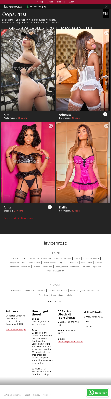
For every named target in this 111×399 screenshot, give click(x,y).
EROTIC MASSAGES (63, 28)
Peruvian (86, 266)
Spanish (58, 258)
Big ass (62, 262)
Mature (50, 2)
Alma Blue (74, 290)
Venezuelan (46, 258)
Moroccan (74, 266)
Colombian (34, 258)
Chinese (36, 266)
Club (88, 28)
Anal (49, 270)
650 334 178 (35, 6)
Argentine (14, 266)
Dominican (47, 266)
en (106, 14)
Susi (98, 290)
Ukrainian (25, 266)
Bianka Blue (62, 290)
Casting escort (61, 266)
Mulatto (67, 258)
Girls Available (26, 28)
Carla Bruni (43, 295)
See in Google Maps (16, 329)
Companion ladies (17, 262)
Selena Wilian (16, 290)
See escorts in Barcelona (18, 218)
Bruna (53, 295)
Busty (71, 2)
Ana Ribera (29, 290)
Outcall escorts (50, 262)
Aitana (60, 295)
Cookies (46, 395)
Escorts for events (91, 258)
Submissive (73, 262)
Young (40, 2)
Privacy (36, 395)
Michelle (90, 290)
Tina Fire (51, 290)
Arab (90, 262)
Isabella (69, 295)
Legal (27, 395)
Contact (18, 40)
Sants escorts (34, 262)
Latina (24, 258)
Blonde (77, 258)
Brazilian (61, 2)
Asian (83, 262)
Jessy (83, 290)
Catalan (15, 258)
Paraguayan (58, 270)
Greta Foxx (40, 290)
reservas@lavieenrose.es (70, 341)
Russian (98, 262)
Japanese (96, 266)
